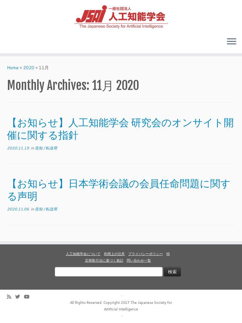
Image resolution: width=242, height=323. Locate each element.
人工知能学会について (83, 253)
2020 (28, 67)
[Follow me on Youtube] (28, 296)
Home (13, 67)
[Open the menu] (231, 42)
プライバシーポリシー (145, 253)
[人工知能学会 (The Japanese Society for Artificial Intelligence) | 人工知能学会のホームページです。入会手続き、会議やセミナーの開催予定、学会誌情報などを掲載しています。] (121, 16)
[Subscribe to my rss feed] (11, 296)
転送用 (51, 148)
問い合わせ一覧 (139, 260)
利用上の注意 (114, 253)
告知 (39, 148)
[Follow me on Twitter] (19, 296)
